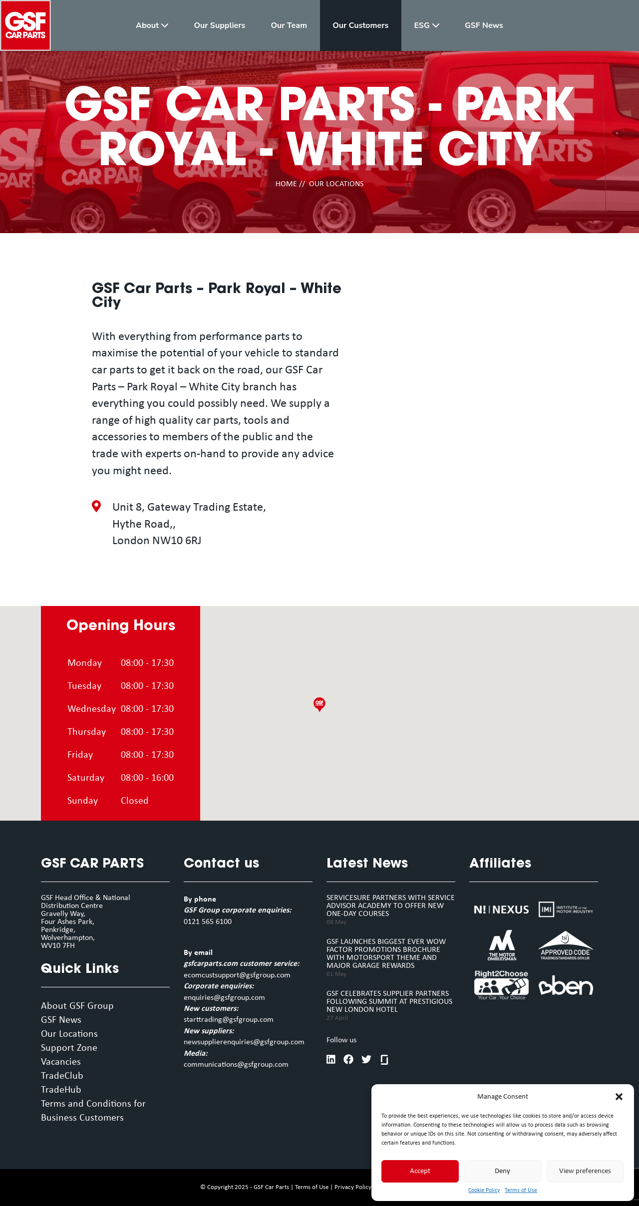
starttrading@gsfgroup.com (229, 1020)
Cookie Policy (484, 1191)
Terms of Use (521, 1191)
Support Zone (69, 1048)
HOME (286, 184)
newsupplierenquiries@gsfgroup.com (244, 1042)
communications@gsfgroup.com (236, 1065)
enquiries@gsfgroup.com (224, 998)
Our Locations (69, 1034)
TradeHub (61, 1090)
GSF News (61, 1020)
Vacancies (61, 1062)
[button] (619, 1097)
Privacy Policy (352, 1187)
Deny (502, 1171)
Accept (420, 1171)
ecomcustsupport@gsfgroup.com (237, 975)
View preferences (585, 1171)
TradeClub (62, 1076)
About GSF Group (77, 1006)
